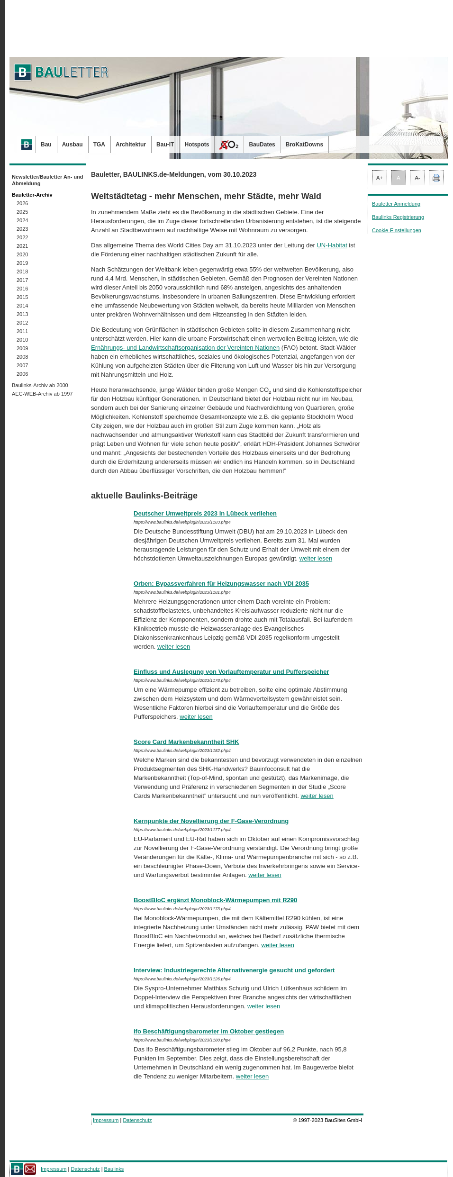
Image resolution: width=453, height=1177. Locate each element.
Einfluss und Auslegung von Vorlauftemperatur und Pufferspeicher (231, 671)
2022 (22, 237)
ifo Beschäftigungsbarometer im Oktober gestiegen (209, 1031)
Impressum (105, 1120)
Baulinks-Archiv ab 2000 (40, 385)
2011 (22, 331)
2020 (22, 254)
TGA (99, 144)
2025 (22, 212)
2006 (22, 374)
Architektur (131, 144)
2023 (22, 229)
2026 (22, 203)
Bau (46, 144)
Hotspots (196, 144)
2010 (22, 340)
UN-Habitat (332, 245)
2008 (22, 357)
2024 (22, 220)
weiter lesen (315, 558)
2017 (22, 280)
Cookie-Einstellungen (396, 230)
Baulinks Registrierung (398, 217)
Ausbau (72, 144)
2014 (22, 305)
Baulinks (114, 1169)
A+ (379, 178)
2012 (22, 323)
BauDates (262, 144)
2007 (22, 365)
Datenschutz (137, 1120)
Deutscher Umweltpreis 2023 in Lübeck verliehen (205, 513)
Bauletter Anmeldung (396, 204)
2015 (22, 297)
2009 (22, 348)
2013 (22, 314)
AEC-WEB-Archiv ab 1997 (42, 394)
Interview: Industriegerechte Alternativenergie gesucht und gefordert (234, 970)
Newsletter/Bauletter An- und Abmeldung (47, 180)
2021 (22, 246)
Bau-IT (165, 144)
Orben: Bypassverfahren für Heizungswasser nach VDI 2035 (221, 583)
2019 (22, 263)
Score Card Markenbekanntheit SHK (186, 741)
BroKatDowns (304, 144)
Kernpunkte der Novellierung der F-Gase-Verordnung (211, 820)
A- (417, 178)
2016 (22, 288)
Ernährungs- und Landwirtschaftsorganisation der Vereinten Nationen (185, 347)
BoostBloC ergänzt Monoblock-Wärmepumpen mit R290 (215, 900)
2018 (22, 271)
